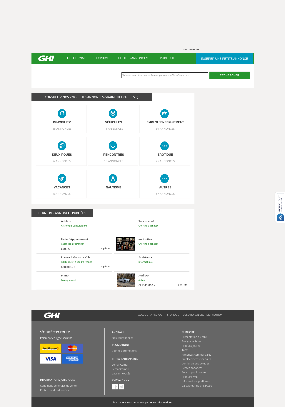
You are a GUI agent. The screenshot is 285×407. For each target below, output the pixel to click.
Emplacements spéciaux (196, 359)
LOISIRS (102, 58)
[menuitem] (76, 58)
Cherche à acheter (148, 225)
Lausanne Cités (121, 373)
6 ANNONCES (62, 161)
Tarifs (185, 350)
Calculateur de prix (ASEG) (197, 385)
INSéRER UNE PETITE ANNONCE (224, 58)
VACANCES (62, 187)
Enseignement (68, 280)
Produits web (190, 377)
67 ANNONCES (165, 193)
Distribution (214, 314)
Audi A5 (144, 275)
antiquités (145, 239)
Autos (142, 280)
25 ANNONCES (165, 161)
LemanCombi (120, 364)
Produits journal (191, 345)
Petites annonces (192, 368)
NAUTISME (113, 187)
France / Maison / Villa (76, 257)
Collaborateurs (193, 314)
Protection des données (54, 390)
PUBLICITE (167, 58)
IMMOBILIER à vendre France (76, 262)
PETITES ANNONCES (133, 58)
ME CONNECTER (191, 49)
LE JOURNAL (76, 58)
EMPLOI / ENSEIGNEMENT (165, 122)
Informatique (146, 262)
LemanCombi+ (121, 369)
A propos (156, 314)
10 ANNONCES (113, 161)
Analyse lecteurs (191, 341)
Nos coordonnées (122, 338)
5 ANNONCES (62, 193)
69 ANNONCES (165, 128)
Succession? (146, 221)
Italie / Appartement (74, 239)
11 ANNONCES (113, 128)
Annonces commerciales (196, 354)
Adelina (66, 221)
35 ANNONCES (61, 128)
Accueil (143, 314)
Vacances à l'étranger (72, 243)
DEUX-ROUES (62, 154)
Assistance (146, 257)
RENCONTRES (113, 154)
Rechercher (229, 75)
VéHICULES (113, 122)
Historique (172, 314)
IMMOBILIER (62, 122)
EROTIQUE (165, 154)
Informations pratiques (196, 381)
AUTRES (165, 187)
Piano (65, 275)
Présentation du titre (194, 337)
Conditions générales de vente (58, 385)
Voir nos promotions (124, 350)
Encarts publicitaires (194, 372)
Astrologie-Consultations (74, 225)
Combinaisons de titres (196, 363)
